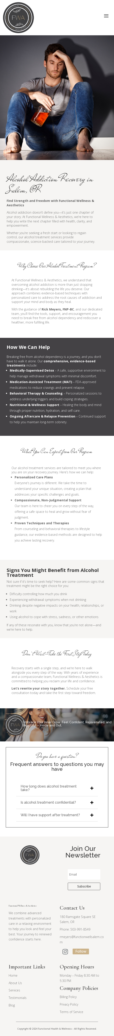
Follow (80, 951)
